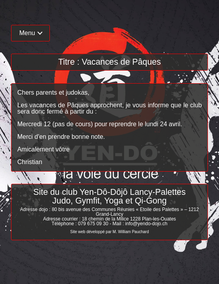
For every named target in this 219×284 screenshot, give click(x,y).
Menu (27, 33)
